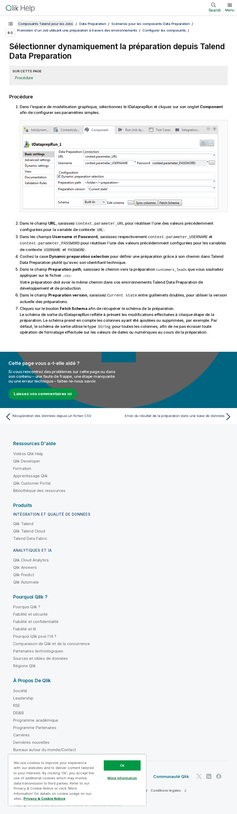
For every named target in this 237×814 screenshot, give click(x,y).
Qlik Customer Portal (32, 482)
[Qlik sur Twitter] (199, 775)
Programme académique (35, 719)
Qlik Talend (23, 522)
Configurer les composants (164, 30)
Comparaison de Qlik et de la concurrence (51, 642)
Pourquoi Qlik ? (26, 606)
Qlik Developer (26, 460)
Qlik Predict (23, 573)
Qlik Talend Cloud (29, 530)
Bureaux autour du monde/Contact (44, 748)
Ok (122, 765)
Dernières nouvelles (31, 741)
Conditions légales (166, 789)
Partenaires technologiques (38, 650)
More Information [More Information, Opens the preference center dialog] (122, 778)
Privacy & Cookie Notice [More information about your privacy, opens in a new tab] (44, 798)
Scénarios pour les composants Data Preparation (150, 24)
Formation (22, 467)
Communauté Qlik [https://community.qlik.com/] (171, 775)
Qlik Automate (26, 581)
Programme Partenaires (34, 726)
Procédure (24, 78)
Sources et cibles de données (40, 657)
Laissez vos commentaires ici (43, 392)
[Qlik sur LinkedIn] (209, 775)
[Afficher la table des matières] (10, 24)
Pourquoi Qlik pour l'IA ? (34, 635)
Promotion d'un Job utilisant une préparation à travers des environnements (77, 30)
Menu (229, 10)
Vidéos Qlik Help (28, 452)
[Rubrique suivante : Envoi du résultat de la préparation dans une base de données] (177, 415)
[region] (77, 780)
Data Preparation (92, 24)
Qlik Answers (25, 566)
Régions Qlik (24, 664)
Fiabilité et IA (24, 628)
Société (20, 689)
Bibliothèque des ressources (39, 489)
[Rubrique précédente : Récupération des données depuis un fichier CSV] (60, 415)
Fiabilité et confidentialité (35, 620)
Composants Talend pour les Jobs (45, 24)
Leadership (23, 697)
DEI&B (18, 712)
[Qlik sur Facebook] (219, 775)
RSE (16, 704)
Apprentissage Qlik (30, 475)
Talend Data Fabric (30, 537)
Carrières (21, 734)
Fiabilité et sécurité (30, 613)
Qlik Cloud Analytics (31, 559)
